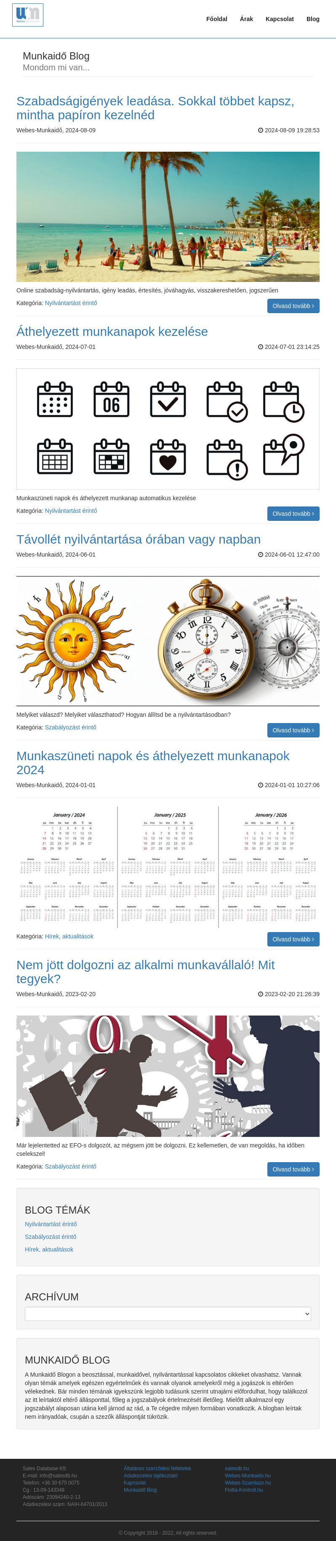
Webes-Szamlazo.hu (248, 1483)
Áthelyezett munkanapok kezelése (112, 331)
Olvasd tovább (293, 306)
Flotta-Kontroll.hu (244, 1490)
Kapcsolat (280, 19)
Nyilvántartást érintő (71, 303)
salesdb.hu (237, 1468)
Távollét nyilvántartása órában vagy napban (138, 539)
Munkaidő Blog (140, 1490)
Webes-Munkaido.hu (248, 1476)
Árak (246, 19)
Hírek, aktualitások (69, 936)
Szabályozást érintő (70, 727)
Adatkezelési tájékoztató (151, 1476)
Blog (313, 19)
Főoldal (216, 19)
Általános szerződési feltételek (157, 1468)
